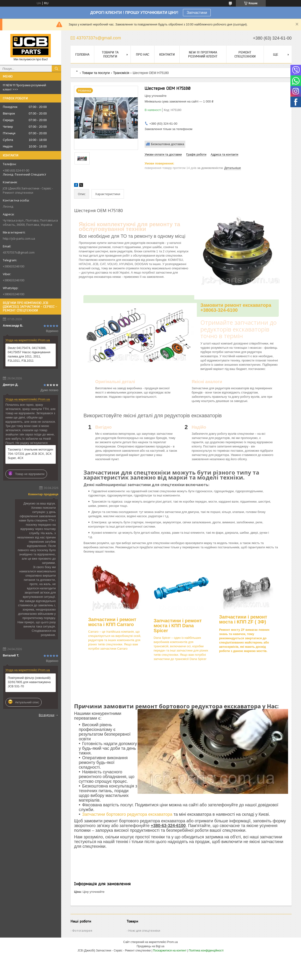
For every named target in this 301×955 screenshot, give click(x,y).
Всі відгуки (46, 715)
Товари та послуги (110, 54)
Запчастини (197, 13)
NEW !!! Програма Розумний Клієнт (203, 54)
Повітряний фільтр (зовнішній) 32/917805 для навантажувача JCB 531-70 (29, 682)
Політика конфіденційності (206, 950)
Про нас (142, 54)
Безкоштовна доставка (167, 144)
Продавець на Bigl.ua (150, 946)
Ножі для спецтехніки (144, 930)
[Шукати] (56, 68)
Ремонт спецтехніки (245, 54)
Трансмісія (121, 73)
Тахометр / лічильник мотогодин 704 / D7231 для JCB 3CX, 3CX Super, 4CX (30, 454)
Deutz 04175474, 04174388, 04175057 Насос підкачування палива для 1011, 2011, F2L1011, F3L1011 (29, 354)
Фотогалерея (82, 930)
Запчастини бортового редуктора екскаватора (128, 814)
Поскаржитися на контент (169, 950)
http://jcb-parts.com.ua (19, 238)
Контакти (167, 54)
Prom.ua (172, 942)
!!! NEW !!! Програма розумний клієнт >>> (24, 87)
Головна (82, 54)
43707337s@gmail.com (19, 252)
